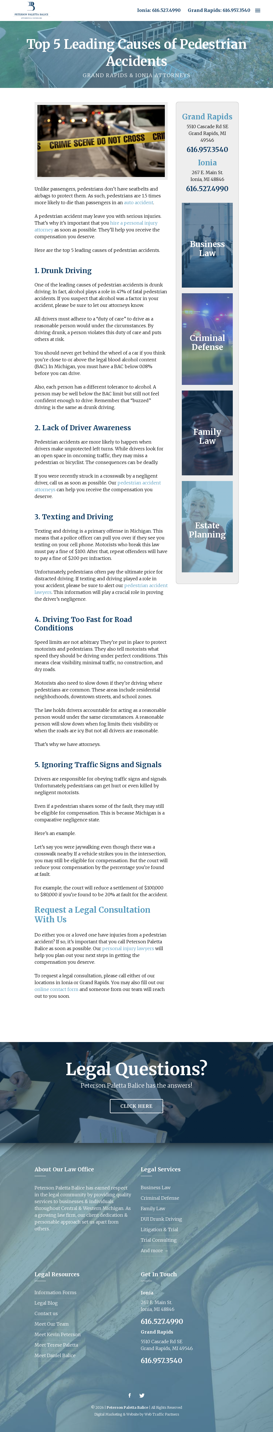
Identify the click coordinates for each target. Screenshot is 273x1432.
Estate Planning (207, 530)
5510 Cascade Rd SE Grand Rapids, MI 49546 (207, 133)
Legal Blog (46, 1303)
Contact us (46, 1313)
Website (132, 1414)
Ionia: (144, 10)
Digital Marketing (108, 1414)
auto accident (138, 202)
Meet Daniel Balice (55, 1355)
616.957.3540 (236, 10)
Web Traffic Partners (161, 1414)
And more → (155, 1250)
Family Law (207, 436)
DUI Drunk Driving (161, 1219)
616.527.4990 (166, 10)
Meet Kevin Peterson (58, 1334)
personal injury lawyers (128, 948)
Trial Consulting (159, 1240)
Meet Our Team (52, 1324)
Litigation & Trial (159, 1229)
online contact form (56, 989)
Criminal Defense (207, 342)
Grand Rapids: (204, 10)
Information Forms (55, 1292)
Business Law (207, 248)
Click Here (136, 1106)
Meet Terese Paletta (56, 1345)
